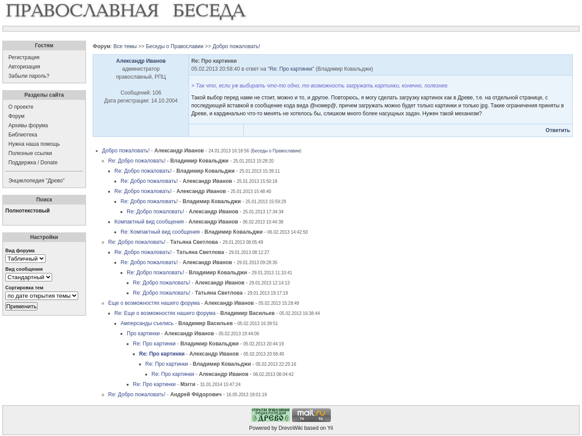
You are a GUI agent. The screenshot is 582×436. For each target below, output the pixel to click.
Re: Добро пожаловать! (137, 161)
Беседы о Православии (174, 46)
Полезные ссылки (30, 153)
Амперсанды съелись (147, 323)
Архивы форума (28, 125)
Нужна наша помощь (34, 144)
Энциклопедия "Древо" (36, 181)
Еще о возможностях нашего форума (154, 303)
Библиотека (22, 135)
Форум (16, 116)
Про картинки (143, 333)
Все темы (125, 46)
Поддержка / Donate (32, 162)
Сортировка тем (24, 287)
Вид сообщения (24, 269)
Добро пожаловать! (236, 46)
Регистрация (23, 57)
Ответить (558, 130)
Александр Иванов (141, 61)
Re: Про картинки (291, 69)
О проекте (21, 107)
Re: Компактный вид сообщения (160, 232)
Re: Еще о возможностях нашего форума (164, 313)
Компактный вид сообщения (149, 222)
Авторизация (24, 67)
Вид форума (19, 250)
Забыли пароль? (28, 76)
